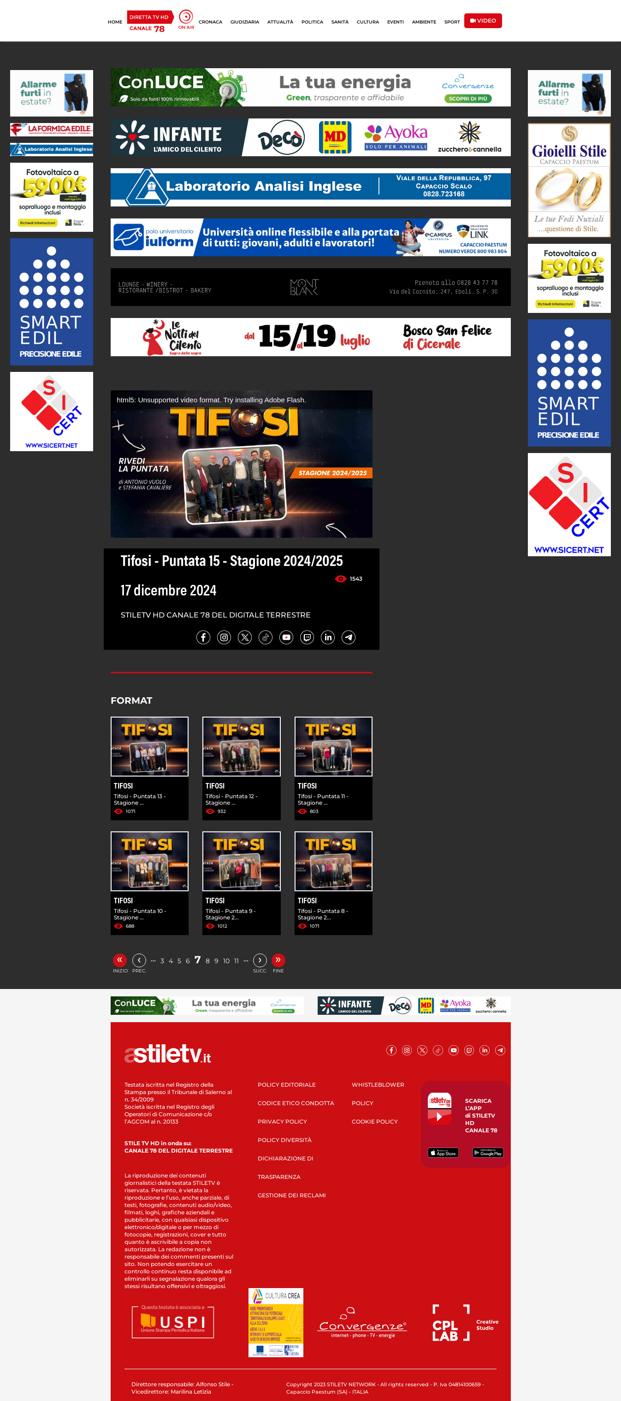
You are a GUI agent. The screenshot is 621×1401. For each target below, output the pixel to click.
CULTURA (368, 21)
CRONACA (210, 21)
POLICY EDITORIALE (287, 1084)
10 (226, 961)
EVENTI (395, 21)
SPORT (452, 21)
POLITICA (312, 21)
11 (236, 961)
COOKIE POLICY (375, 1121)
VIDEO (483, 20)
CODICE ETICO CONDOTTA (296, 1103)
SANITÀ (340, 21)
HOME (115, 21)
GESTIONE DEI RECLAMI (292, 1195)
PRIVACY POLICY (282, 1121)
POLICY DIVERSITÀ (285, 1139)
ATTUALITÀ (280, 21)
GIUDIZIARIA (245, 21)
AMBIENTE (424, 21)
